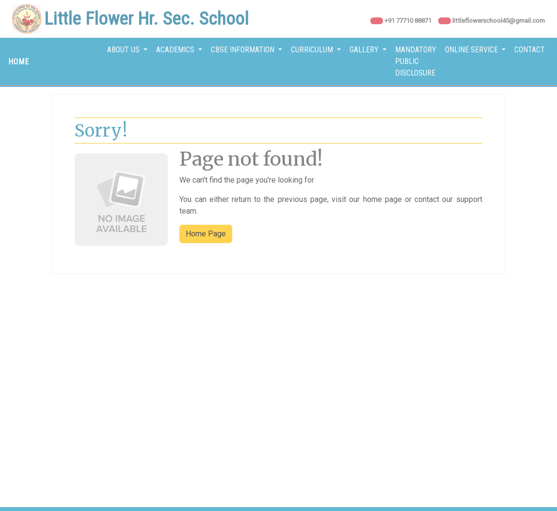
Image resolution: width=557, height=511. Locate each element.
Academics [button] (176, 49)
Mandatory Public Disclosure (415, 61)
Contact (529, 49)
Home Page (206, 233)
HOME (18, 61)
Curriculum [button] (313, 49)
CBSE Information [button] (243, 49)
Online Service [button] (472, 49)
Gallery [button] (365, 49)
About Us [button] (124, 49)
